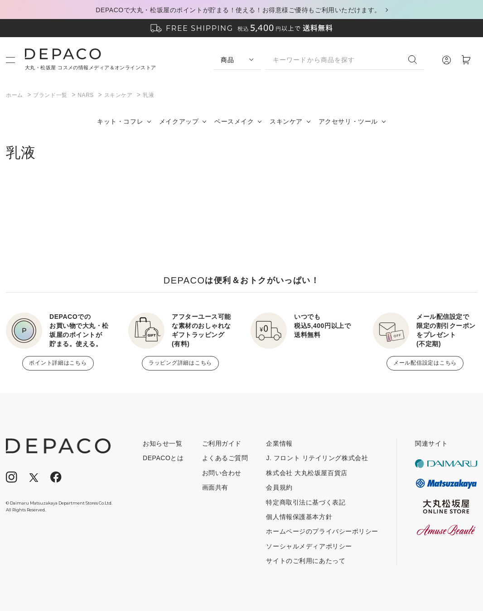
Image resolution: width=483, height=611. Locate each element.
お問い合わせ (222, 472)
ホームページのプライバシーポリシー (322, 531)
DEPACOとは (163, 458)
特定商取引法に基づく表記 (305, 502)
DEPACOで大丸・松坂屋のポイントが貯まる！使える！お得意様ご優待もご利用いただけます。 (238, 10)
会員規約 (279, 487)
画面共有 (215, 487)
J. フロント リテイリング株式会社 (317, 458)
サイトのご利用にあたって (305, 560)
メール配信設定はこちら (425, 363)
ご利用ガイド (222, 443)
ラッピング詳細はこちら (180, 363)
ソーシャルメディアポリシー (309, 546)
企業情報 (279, 443)
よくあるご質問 (225, 458)
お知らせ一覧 (162, 443)
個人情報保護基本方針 (299, 516)
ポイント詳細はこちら (58, 363)
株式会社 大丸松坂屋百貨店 (306, 472)
